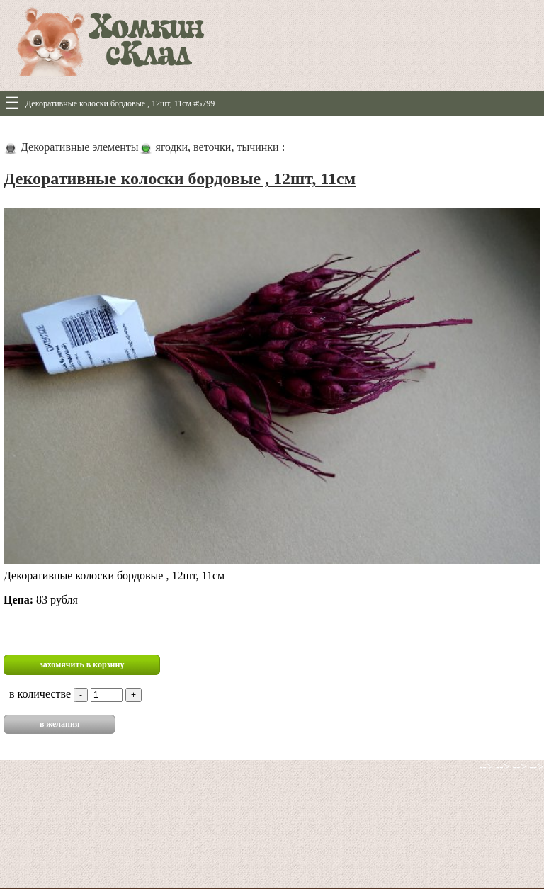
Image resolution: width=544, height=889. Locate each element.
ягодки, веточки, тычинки (219, 147)
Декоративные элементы (80, 147)
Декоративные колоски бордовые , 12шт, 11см (180, 178)
